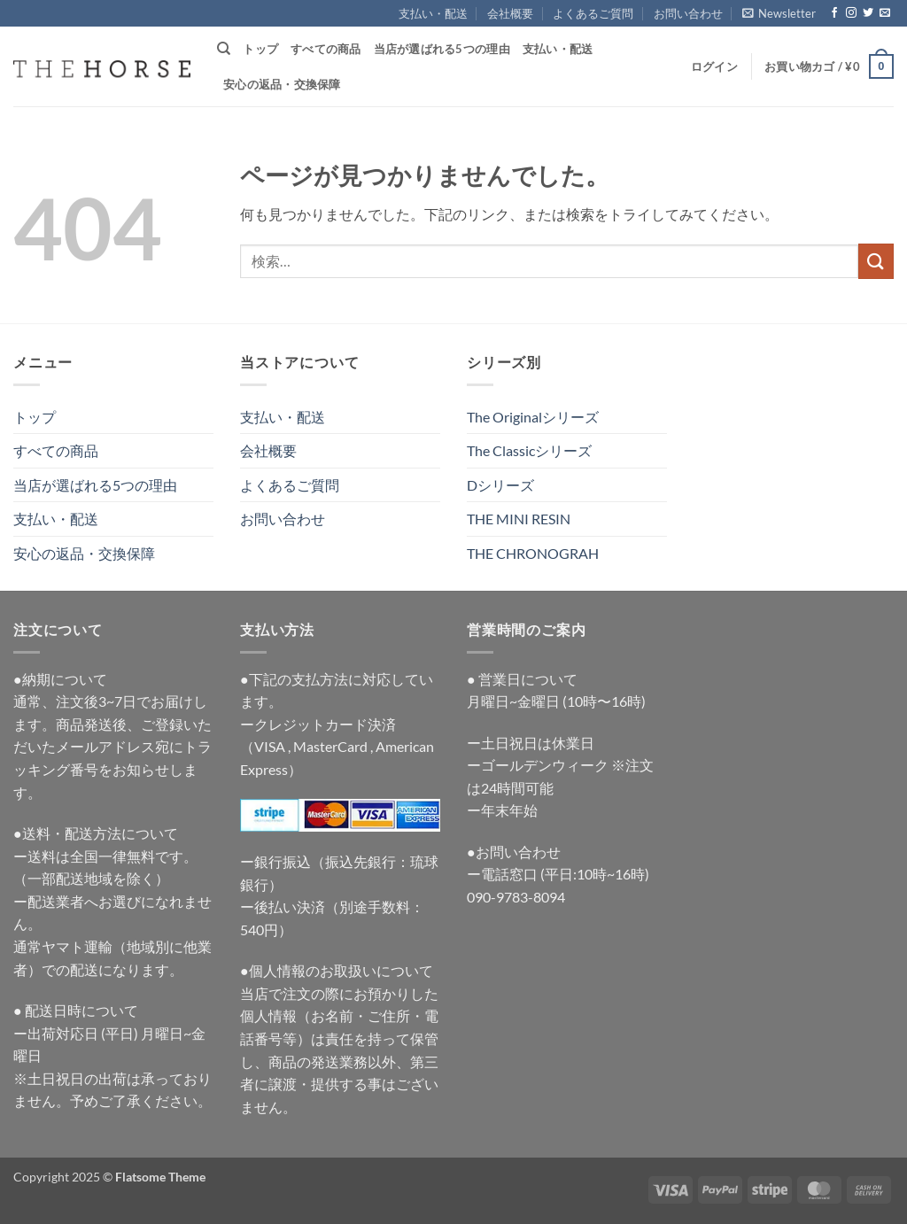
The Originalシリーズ (533, 416)
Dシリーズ (500, 484)
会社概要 (510, 13)
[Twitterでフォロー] (868, 13)
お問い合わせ (688, 13)
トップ (260, 49)
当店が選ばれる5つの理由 (442, 49)
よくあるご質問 (593, 13)
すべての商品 (326, 49)
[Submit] (876, 261)
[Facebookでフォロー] (834, 13)
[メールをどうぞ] (885, 13)
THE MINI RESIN (518, 518)
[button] (779, 13)
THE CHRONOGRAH (533, 553)
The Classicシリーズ (529, 450)
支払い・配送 (433, 13)
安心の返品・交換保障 (282, 84)
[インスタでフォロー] (851, 13)
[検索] (223, 49)
